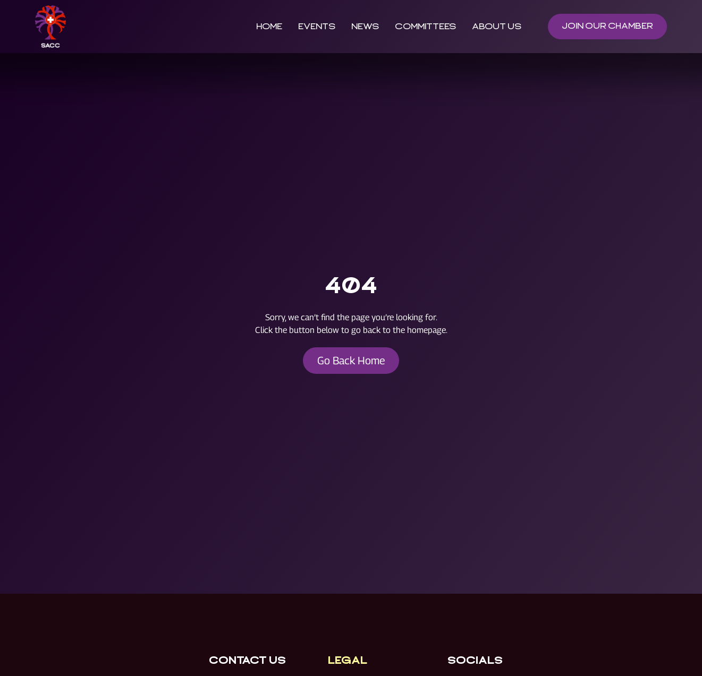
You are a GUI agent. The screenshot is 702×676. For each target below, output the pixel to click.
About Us (496, 26)
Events (316, 26)
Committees (424, 26)
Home (269, 26)
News (364, 26)
